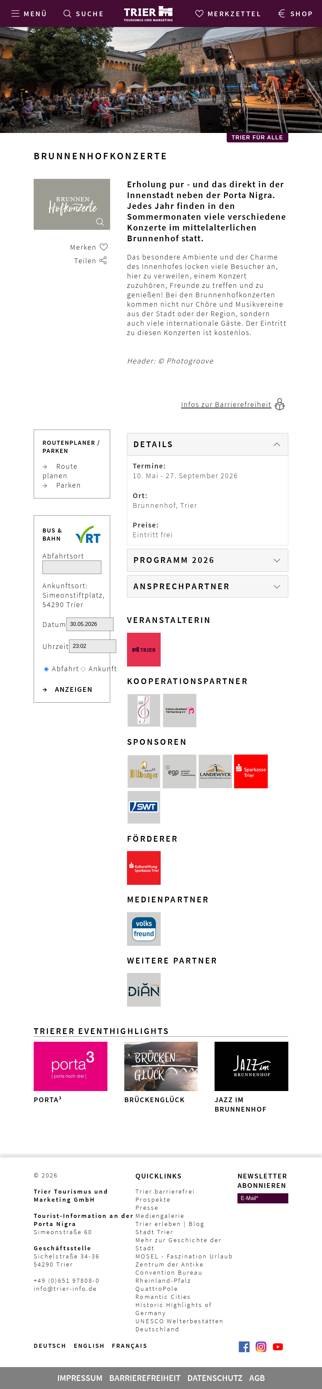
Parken (61, 485)
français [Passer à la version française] (130, 1345)
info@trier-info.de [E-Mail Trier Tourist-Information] (65, 1288)
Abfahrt (65, 668)
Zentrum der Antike (169, 1264)
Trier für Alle (257, 137)
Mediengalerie (160, 1215)
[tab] (207, 444)
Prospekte (153, 1199)
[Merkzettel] (227, 13)
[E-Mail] (262, 1198)
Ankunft (103, 668)
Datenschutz (215, 1377)
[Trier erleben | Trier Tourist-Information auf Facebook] (244, 1350)
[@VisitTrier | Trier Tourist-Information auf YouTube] (277, 1350)
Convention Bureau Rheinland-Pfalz (168, 1276)
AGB (257, 1377)
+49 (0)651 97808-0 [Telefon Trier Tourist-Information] (67, 1280)
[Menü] (27, 13)
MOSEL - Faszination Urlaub (184, 1256)
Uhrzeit (55, 646)
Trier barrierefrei (165, 1191)
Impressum (79, 1377)
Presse (146, 1207)
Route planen (60, 470)
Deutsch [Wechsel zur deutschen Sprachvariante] (50, 1345)
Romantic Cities (163, 1296)
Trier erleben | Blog (169, 1224)
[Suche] (82, 13)
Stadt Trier (154, 1232)
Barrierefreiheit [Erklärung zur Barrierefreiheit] (145, 1377)
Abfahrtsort (63, 556)
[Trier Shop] (294, 13)
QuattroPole (156, 1288)
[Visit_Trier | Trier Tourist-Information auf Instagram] (261, 1350)
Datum (54, 624)
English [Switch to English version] (89, 1345)
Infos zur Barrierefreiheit (226, 404)
